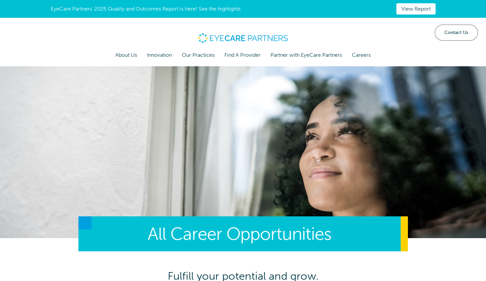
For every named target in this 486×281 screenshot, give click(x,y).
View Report (416, 9)
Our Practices (198, 55)
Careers (361, 55)
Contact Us (456, 32)
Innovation (159, 55)
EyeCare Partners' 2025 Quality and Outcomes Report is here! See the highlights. (146, 9)
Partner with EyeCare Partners (306, 55)
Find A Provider (242, 55)
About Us (126, 55)
